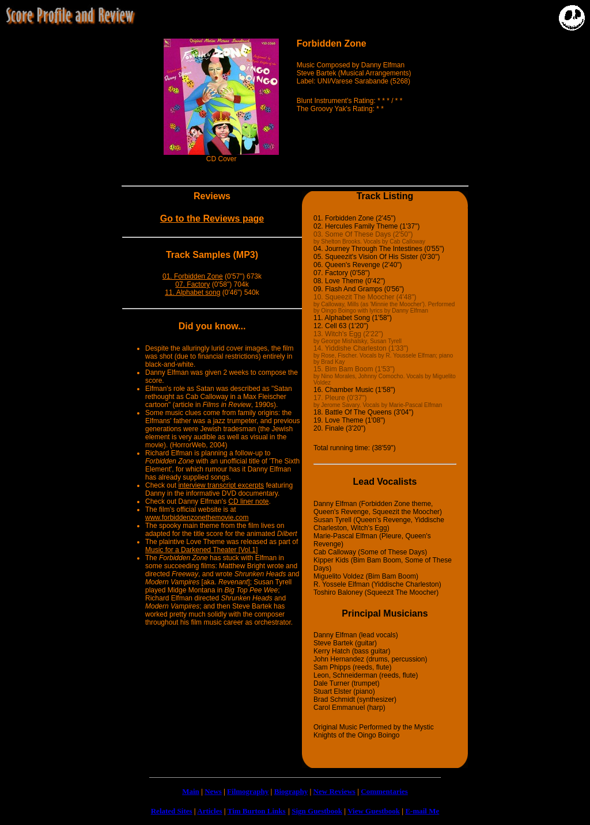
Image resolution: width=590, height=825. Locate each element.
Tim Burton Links (257, 811)
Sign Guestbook (317, 811)
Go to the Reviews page (212, 218)
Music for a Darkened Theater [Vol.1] (201, 550)
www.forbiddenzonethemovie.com (196, 518)
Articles (209, 811)
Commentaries (384, 791)
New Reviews (334, 791)
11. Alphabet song (192, 292)
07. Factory (192, 284)
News (213, 791)
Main (190, 791)
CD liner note (248, 501)
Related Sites (171, 811)
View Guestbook (373, 811)
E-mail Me (422, 811)
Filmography (247, 791)
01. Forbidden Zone (192, 276)
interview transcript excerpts (221, 485)
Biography (291, 791)
